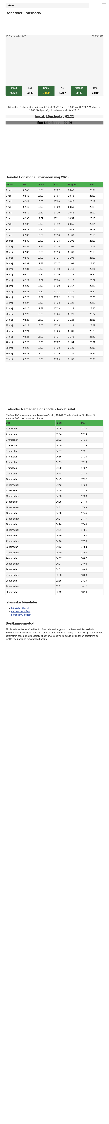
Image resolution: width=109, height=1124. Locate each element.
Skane (11, 5)
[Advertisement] (54, 62)
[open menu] (104, 5)
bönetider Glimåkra (20, 611)
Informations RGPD (15, 653)
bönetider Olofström (21, 615)
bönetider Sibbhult (20, 608)
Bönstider (22, 647)
